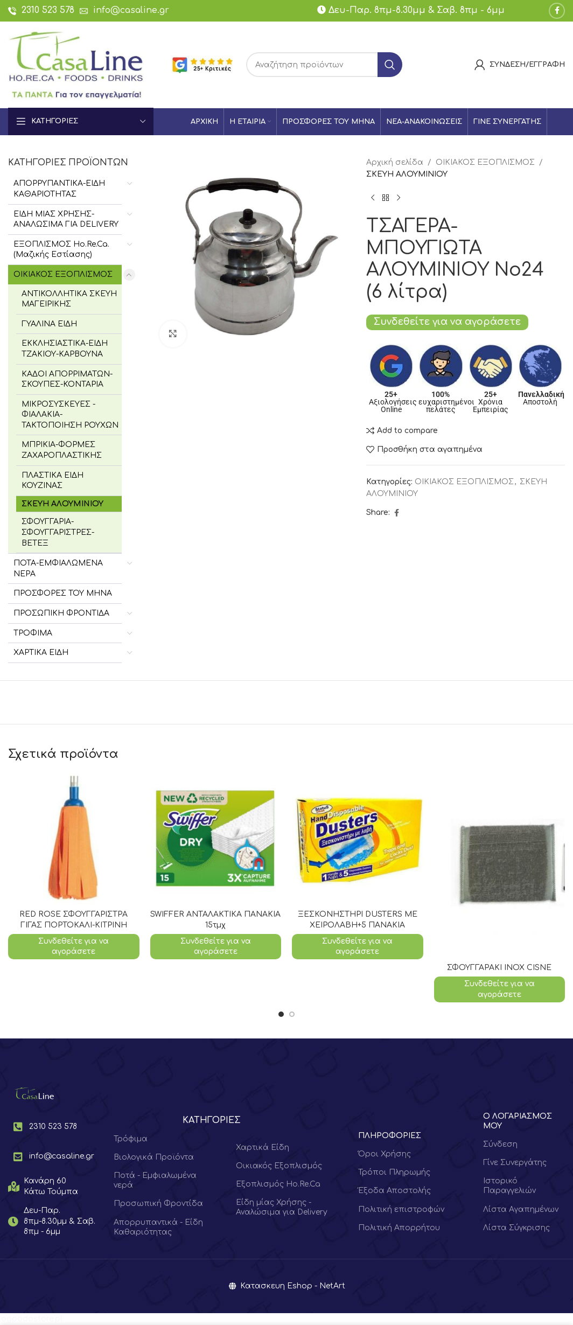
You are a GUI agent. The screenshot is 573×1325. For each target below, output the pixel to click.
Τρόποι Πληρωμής (394, 1172)
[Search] (324, 64)
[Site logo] (76, 64)
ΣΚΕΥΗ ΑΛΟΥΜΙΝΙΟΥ (62, 504)
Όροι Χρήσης (384, 1154)
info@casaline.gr (131, 10)
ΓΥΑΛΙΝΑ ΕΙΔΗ (49, 324)
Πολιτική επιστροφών (401, 1209)
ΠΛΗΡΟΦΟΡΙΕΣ (389, 1136)
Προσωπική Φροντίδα (158, 1204)
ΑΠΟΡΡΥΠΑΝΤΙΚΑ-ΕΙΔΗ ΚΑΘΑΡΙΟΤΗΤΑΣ (59, 188)
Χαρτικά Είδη (262, 1147)
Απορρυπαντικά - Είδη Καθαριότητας (158, 1227)
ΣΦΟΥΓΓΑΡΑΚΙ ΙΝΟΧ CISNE (499, 968)
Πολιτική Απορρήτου (399, 1228)
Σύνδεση (500, 1144)
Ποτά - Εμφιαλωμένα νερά (155, 1180)
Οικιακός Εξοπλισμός (279, 1166)
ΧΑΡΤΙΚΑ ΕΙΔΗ (40, 652)
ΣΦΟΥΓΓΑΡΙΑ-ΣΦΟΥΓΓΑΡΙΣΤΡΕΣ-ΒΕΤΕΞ (58, 532)
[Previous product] (372, 198)
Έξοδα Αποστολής (394, 1191)
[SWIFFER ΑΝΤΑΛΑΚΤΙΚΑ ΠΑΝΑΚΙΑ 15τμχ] (216, 839)
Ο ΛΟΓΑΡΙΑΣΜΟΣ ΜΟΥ (517, 1121)
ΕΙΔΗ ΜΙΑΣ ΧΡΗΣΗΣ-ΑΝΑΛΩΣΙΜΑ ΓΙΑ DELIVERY (65, 219)
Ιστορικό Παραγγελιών (509, 1186)
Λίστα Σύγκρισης (516, 1228)
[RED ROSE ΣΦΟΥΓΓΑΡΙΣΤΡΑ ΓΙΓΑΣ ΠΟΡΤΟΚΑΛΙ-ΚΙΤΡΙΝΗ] (73, 839)
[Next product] (398, 198)
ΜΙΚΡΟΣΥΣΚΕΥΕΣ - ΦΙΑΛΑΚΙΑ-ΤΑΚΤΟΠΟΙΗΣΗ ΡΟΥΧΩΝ (70, 414)
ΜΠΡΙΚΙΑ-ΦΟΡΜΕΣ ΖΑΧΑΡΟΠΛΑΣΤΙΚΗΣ (62, 450)
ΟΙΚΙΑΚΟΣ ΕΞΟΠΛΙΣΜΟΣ (63, 274)
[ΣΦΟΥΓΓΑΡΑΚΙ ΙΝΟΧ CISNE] (499, 865)
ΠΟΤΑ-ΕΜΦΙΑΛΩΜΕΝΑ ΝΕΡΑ (58, 568)
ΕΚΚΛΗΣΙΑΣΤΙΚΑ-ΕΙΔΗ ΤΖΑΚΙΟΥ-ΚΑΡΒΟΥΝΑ (65, 348)
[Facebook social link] (557, 11)
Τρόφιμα (131, 1139)
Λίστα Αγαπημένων (520, 1209)
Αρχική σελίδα (394, 162)
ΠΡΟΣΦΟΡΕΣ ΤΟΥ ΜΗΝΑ (62, 593)
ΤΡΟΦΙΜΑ (32, 633)
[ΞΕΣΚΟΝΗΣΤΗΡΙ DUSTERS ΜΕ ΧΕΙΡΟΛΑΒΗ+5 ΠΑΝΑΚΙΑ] (357, 839)
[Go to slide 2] (292, 1014)
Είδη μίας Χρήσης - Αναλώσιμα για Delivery (281, 1207)
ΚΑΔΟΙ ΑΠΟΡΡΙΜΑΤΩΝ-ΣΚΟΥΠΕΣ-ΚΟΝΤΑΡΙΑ (67, 379)
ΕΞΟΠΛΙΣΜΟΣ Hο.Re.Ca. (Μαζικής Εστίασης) (61, 249)
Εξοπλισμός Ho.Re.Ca (278, 1184)
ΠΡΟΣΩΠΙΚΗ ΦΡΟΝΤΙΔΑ (61, 613)
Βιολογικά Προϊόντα (154, 1157)
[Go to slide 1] (281, 1014)
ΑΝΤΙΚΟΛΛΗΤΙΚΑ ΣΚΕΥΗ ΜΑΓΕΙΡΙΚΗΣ (69, 299)
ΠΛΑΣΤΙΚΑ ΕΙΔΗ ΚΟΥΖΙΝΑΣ (52, 480)
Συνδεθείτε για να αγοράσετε (447, 322)
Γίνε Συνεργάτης (515, 1163)
